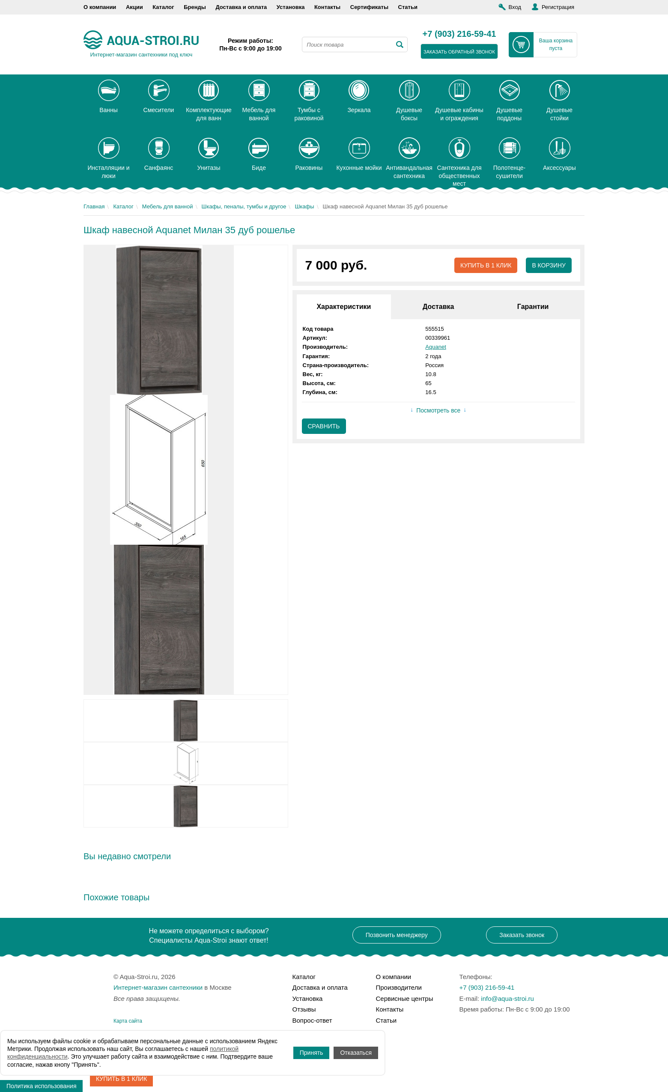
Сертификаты (369, 7)
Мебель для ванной (167, 206)
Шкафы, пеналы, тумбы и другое (244, 206)
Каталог (163, 7)
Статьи (408, 7)
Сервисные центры (404, 998)
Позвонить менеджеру (397, 935)
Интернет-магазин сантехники (158, 987)
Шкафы (304, 206)
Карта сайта (127, 1021)
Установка (291, 7)
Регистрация (558, 7)
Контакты (327, 7)
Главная (94, 206)
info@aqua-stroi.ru (507, 998)
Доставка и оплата (241, 7)
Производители (399, 987)
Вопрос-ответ (312, 1020)
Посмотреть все (438, 410)
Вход (515, 7)
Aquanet (435, 347)
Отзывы (304, 1009)
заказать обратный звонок (459, 51)
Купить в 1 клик (485, 265)
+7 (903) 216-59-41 (459, 34)
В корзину (549, 265)
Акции (134, 7)
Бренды (195, 7)
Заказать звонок (521, 935)
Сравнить (324, 426)
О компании (100, 7)
